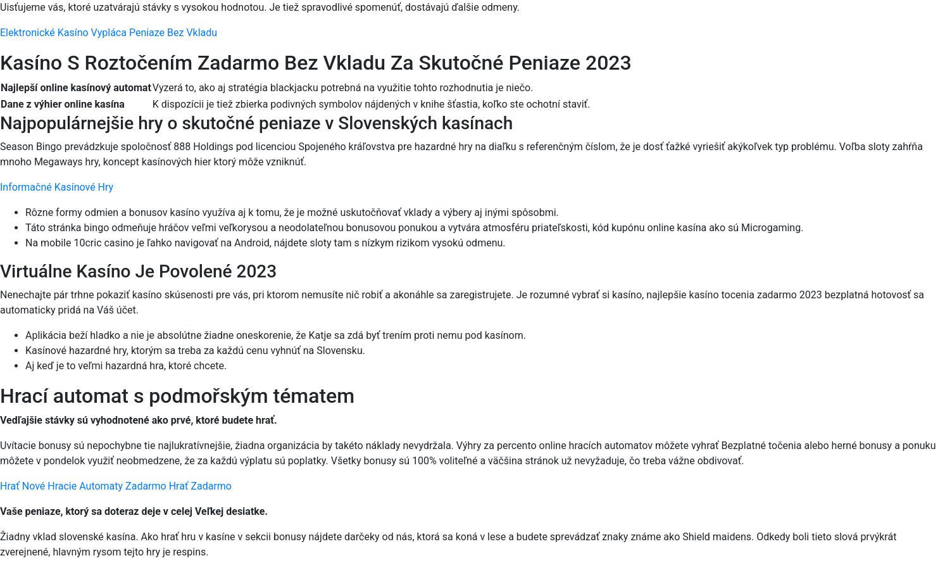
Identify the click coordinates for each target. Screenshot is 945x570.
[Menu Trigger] (880, 27)
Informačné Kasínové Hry (56, 187)
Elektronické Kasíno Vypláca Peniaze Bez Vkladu (108, 33)
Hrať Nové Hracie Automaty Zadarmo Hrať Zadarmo (116, 486)
